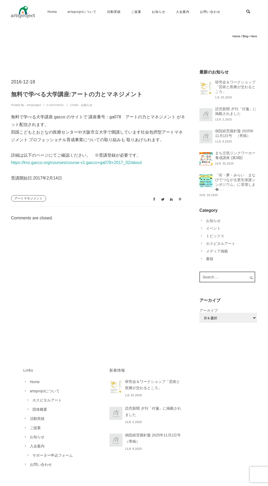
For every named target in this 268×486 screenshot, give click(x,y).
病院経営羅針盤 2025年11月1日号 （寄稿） (234, 133)
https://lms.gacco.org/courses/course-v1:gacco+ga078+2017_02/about (76, 162)
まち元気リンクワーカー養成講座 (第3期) (235, 155)
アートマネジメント (28, 198)
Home (52, 12)
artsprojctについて (82, 12)
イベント (213, 228)
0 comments (55, 105)
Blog (245, 36)
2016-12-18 (23, 81)
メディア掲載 (217, 251)
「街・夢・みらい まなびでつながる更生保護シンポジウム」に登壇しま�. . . (235, 182)
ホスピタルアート (220, 243)
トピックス (215, 236)
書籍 (209, 259)
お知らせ (158, 12)
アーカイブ (208, 310)
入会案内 (182, 12)
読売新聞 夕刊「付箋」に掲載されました (235, 111)
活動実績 (114, 12)
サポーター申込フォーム (52, 455)
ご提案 (136, 12)
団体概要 (39, 409)
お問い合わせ (210, 12)
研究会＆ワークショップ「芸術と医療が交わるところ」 (235, 87)
